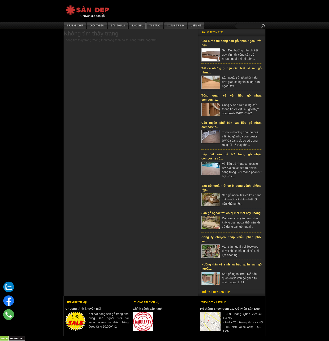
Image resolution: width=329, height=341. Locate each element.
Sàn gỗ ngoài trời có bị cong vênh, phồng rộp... (231, 188)
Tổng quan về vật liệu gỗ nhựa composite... (231, 97)
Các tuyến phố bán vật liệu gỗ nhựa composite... (231, 125)
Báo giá (137, 25)
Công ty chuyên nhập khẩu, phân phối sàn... (231, 239)
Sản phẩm (118, 25)
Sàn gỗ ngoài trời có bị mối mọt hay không (231, 213)
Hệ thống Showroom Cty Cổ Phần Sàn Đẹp (230, 308)
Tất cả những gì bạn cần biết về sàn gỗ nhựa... (231, 70)
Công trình (175, 25)
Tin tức (154, 25)
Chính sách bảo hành (148, 308)
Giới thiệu (97, 25)
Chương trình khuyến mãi (83, 308)
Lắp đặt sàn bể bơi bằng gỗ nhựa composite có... (231, 156)
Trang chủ (75, 25)
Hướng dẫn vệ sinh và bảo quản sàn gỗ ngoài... (231, 266)
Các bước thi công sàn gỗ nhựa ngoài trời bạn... (231, 43)
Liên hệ (196, 25)
